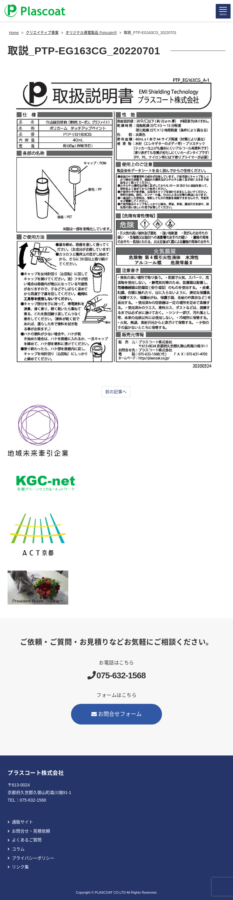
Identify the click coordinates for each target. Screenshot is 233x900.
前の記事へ (116, 391)
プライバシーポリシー (33, 858)
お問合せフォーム (116, 714)
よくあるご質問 (27, 839)
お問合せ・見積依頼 (31, 831)
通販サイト (22, 822)
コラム (18, 849)
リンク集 (20, 866)
